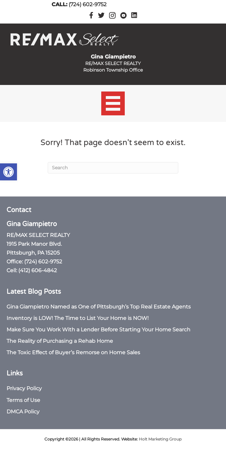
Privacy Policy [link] (24, 388)
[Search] (113, 168)
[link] (8, 171)
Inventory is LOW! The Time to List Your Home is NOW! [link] (78, 318)
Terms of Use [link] (23, 400)
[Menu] (113, 103)
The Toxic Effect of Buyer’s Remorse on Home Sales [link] (73, 352)
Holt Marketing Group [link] (160, 439)
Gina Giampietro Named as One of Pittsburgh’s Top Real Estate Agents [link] (99, 307)
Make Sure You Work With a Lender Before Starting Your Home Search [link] (98, 329)
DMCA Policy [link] (23, 411)
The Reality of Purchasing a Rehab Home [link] (60, 341)
